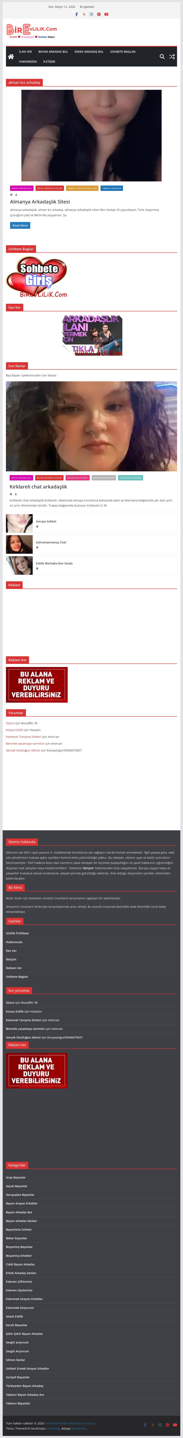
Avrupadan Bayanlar (20, 1195)
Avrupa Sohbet (46, 521)
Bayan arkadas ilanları (49, 188)
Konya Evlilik (14, 730)
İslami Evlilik (14, 1316)
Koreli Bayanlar (16, 1325)
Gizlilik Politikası (17, 933)
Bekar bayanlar (16, 1238)
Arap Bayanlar (16, 1177)
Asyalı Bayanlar (16, 1186)
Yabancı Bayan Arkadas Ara (82, 188)
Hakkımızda (28, 61)
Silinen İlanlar (15, 1360)
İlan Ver (25, 52)
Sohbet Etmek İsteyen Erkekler (27, 1368)
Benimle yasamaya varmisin (25, 743)
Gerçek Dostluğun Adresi (23, 750)
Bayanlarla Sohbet (77, 477)
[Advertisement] (91, 621)
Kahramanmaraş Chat (51, 542)
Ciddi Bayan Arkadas (130, 477)
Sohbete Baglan (123, 52)
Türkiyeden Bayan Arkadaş (24, 1386)
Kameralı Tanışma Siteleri (24, 737)
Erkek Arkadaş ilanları (21, 1273)
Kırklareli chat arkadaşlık (38, 486)
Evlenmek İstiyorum (20, 1308)
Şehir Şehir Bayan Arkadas (24, 1334)
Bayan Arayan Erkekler (22, 1203)
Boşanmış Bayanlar (103, 477)
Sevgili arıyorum (17, 1342)
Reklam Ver (14, 968)
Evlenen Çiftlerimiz (19, 1282)
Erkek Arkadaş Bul (89, 52)
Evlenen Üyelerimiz (19, 1290)
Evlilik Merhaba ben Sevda (54, 563)
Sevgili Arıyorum (17, 1351)
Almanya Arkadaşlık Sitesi (40, 201)
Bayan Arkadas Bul (53, 52)
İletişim (49, 61)
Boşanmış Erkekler (19, 1256)
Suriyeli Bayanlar (18, 1377)
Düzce (10, 723)
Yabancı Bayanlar (111, 188)
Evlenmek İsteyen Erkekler (24, 1299)
